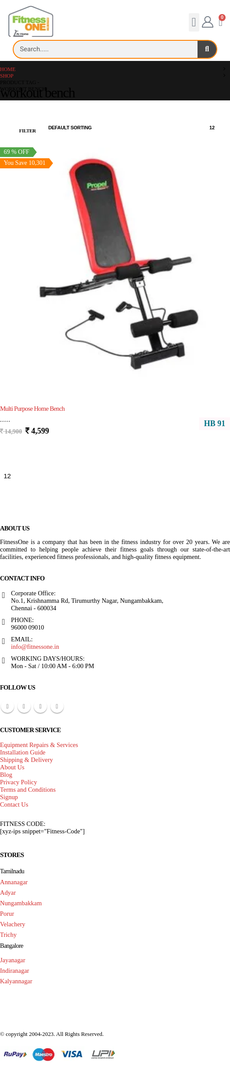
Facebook (7, 706)
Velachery (12, 924)
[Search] (207, 49)
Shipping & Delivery (26, 759)
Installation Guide (23, 752)
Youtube (40, 706)
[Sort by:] (75, 128)
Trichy (8, 934)
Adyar (8, 892)
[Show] (216, 128)
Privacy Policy (18, 782)
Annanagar (14, 882)
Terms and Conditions (28, 789)
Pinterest (24, 706)
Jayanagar (12, 960)
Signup (9, 796)
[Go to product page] (115, 263)
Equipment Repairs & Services (39, 744)
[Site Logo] (30, 21)
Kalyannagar (16, 981)
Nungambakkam (21, 903)
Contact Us (14, 804)
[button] (194, 22)
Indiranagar (14, 970)
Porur (7, 913)
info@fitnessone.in (35, 646)
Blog (6, 774)
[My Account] (207, 22)
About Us (12, 767)
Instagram (57, 706)
